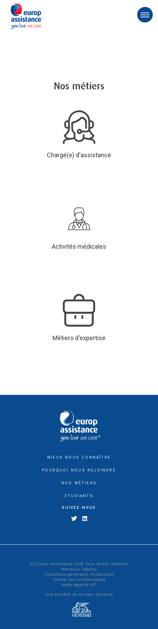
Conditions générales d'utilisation (79, 574)
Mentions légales (79, 569)
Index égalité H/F (79, 584)
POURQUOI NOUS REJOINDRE (79, 470)
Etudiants (79, 496)
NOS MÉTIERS (79, 483)
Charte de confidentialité (79, 579)
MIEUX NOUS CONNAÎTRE (79, 457)
